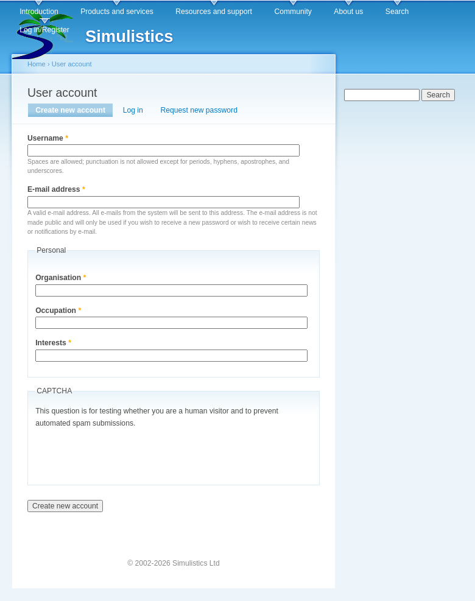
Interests (53, 343)
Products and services (116, 11)
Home (36, 64)
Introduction (38, 11)
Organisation (60, 277)
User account (72, 64)
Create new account (74, 110)
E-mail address (56, 189)
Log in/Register (44, 30)
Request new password (199, 110)
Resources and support (213, 11)
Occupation (58, 310)
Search (397, 11)
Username (47, 138)
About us (348, 11)
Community (292, 11)
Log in (133, 110)
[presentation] (127, 453)
